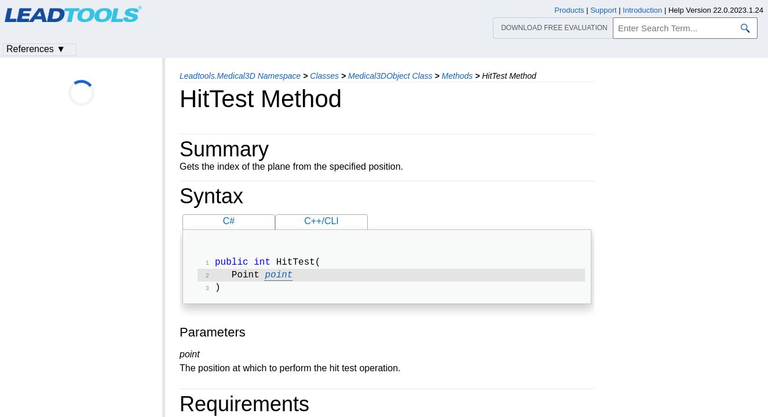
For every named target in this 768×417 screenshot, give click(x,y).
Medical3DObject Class (390, 76)
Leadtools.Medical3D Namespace (240, 76)
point (278, 277)
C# (229, 221)
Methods (457, 76)
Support (603, 10)
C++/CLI (321, 221)
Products (569, 10)
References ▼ (35, 49)
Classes (324, 76)
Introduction (642, 10)
